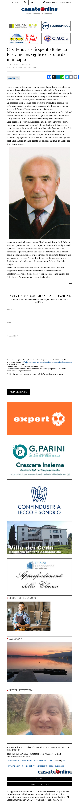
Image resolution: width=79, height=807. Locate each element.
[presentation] (25, 382)
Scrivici (39, 779)
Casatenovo (13, 78)
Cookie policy (28, 766)
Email (9, 322)
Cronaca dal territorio (18, 65)
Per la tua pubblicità (40, 784)
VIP (64, 760)
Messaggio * (12, 336)
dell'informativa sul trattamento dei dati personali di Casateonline (46, 362)
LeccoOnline (26, 760)
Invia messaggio (18, 392)
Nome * (10, 309)
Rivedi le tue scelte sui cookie (50, 766)
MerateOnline (40, 760)
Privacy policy (13, 766)
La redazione (13, 760)
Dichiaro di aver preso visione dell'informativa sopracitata (36, 374)
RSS (50, 760)
